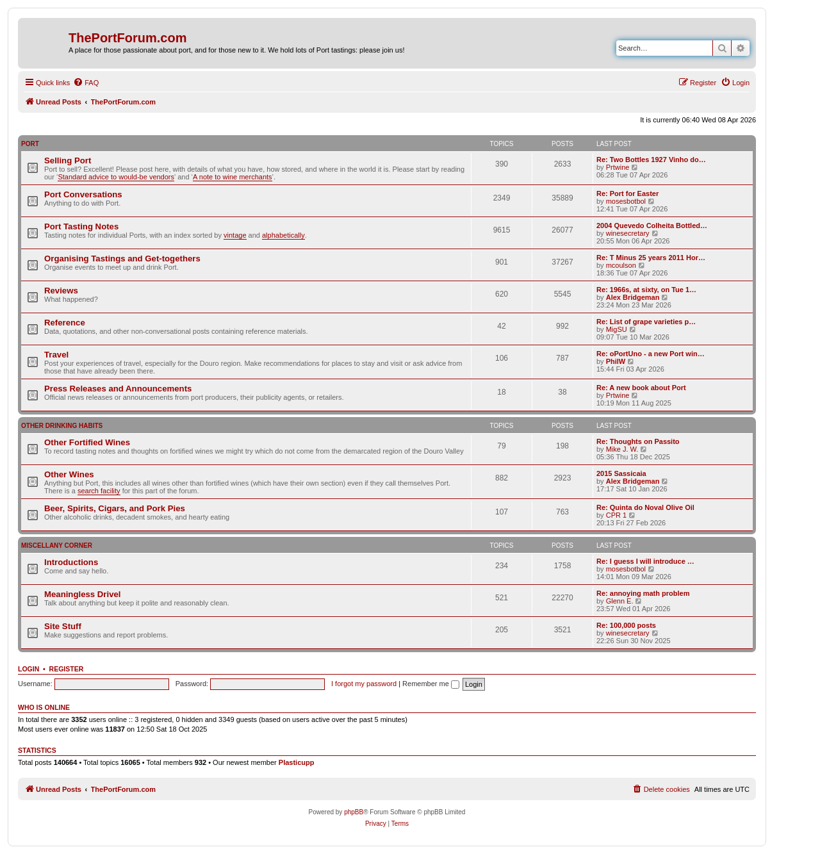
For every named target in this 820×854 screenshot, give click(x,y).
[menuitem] (86, 82)
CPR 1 (616, 515)
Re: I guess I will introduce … (645, 561)
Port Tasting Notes (81, 226)
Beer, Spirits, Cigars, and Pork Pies (114, 508)
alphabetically (283, 235)
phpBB (353, 812)
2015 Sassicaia (621, 473)
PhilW (616, 361)
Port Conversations (83, 194)
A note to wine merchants (232, 177)
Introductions (71, 562)
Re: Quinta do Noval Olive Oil (645, 507)
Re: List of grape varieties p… (646, 321)
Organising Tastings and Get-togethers (122, 258)
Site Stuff (62, 626)
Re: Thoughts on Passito (638, 441)
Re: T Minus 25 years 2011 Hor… (650, 257)
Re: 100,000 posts (626, 625)
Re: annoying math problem (642, 593)
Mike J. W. (622, 449)
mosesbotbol (626, 201)
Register (66, 669)
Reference (64, 322)
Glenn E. (620, 601)
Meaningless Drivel (82, 594)
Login (28, 669)
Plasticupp (297, 762)
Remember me (430, 683)
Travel (56, 354)
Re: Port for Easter (627, 193)
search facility (99, 491)
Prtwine (618, 167)
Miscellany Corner (56, 545)
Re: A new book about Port (641, 387)
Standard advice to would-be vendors (116, 177)
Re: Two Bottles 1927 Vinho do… (651, 159)
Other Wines (69, 474)
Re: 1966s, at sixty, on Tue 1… (646, 289)
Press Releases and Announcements (118, 388)
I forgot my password (364, 683)
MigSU (616, 329)
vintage (235, 235)
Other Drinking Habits (61, 425)
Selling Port (67, 160)
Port (30, 143)
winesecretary (628, 233)
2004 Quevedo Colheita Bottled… (651, 225)
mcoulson (621, 265)
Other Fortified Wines (87, 442)
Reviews (61, 290)
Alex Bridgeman (633, 297)
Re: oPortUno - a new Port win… (650, 353)
